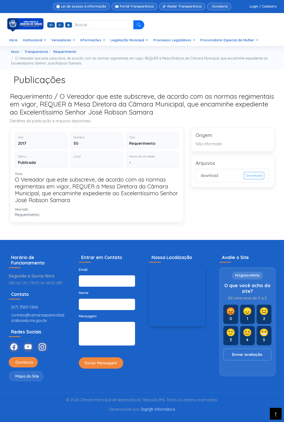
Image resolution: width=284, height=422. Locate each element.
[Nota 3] (230, 335)
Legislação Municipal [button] (127, 40)
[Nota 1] (247, 314)
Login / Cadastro (263, 6)
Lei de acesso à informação (81, 6)
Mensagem (88, 316)
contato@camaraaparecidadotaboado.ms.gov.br (37, 317)
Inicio (15, 52)
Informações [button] (91, 40)
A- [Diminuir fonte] (60, 25)
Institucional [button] (33, 40)
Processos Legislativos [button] (172, 40)
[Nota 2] (264, 314)
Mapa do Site (27, 376)
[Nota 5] (264, 335)
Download (254, 175)
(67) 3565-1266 (24, 306)
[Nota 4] (247, 335)
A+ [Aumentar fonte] (51, 25)
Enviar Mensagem (101, 363)
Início (13, 40)
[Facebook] (14, 347)
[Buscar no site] (102, 24)
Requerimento (64, 52)
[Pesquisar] (138, 24)
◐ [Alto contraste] (68, 25)
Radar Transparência (182, 6)
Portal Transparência (134, 6)
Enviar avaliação (247, 354)
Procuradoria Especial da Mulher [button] (227, 40)
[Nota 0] (230, 314)
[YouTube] (28, 347)
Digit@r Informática (158, 409)
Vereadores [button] (61, 40)
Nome (84, 293)
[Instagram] (42, 347)
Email (83, 270)
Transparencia (36, 52)
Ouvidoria (220, 6)
